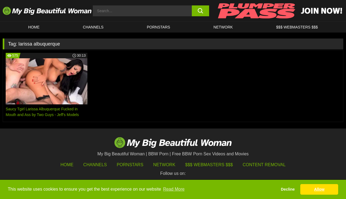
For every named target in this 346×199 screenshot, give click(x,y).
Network (223, 27)
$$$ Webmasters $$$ (209, 164)
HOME (33, 27)
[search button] (200, 10)
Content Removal (264, 164)
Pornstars (158, 27)
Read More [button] (173, 189)
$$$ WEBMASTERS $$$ (297, 27)
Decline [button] (288, 189)
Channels (95, 164)
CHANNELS (93, 27)
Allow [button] (319, 189)
